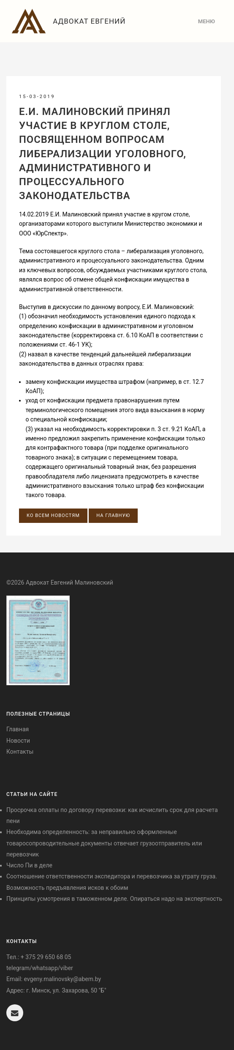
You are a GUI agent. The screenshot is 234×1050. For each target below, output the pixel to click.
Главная (17, 729)
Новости (18, 740)
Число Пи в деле (29, 865)
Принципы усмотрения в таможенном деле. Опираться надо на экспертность (114, 898)
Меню (206, 21)
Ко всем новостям (53, 515)
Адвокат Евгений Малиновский (66, 24)
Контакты (19, 751)
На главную (113, 515)
